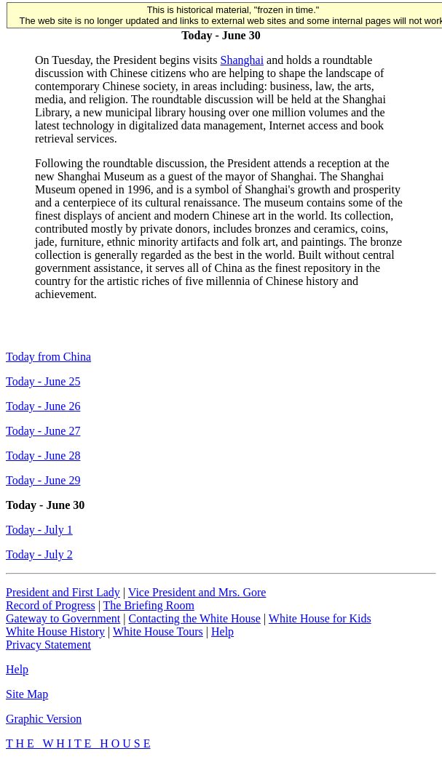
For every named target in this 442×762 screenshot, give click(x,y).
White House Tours (158, 631)
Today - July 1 (39, 530)
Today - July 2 (39, 554)
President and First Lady (63, 592)
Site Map (27, 694)
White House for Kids (320, 618)
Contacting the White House (194, 618)
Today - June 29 (43, 480)
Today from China (48, 356)
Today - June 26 (43, 406)
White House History (55, 631)
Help (222, 631)
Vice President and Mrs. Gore (197, 592)
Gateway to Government (63, 618)
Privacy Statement (48, 644)
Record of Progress (50, 605)
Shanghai (242, 60)
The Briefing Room (148, 605)
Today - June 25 (43, 381)
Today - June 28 (43, 455)
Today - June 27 (43, 431)
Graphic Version (44, 719)
